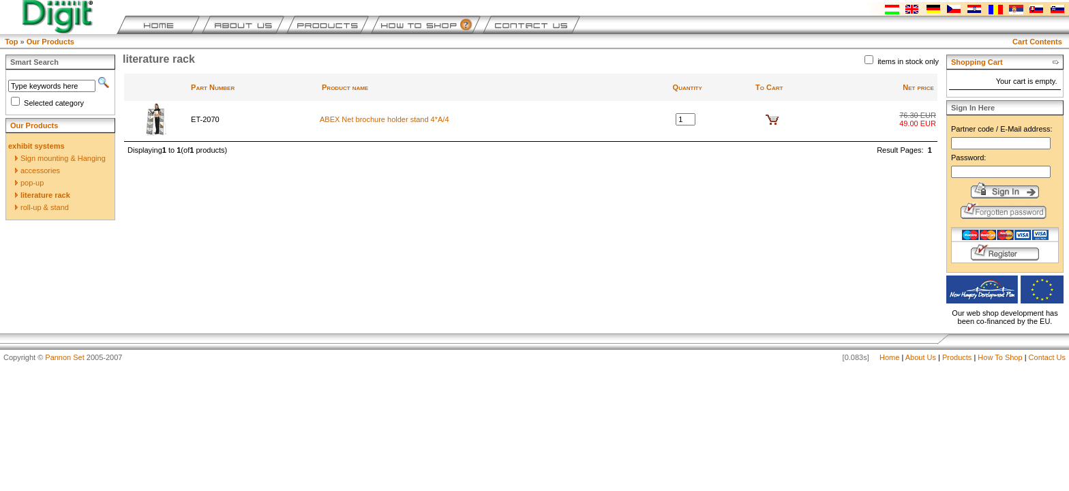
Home (889, 357)
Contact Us (1047, 357)
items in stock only (908, 61)
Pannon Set (65, 357)
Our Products (50, 42)
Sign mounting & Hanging (60, 158)
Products (957, 357)
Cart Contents (1037, 42)
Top (11, 42)
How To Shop (1000, 357)
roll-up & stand (42, 207)
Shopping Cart (977, 62)
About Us (920, 357)
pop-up (29, 183)
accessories (37, 170)
